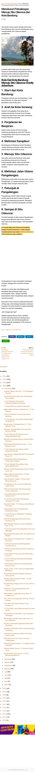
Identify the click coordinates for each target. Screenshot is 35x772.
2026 (4, 376)
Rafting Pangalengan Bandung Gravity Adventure (17, 769)
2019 (4, 698)
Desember (8, 388)
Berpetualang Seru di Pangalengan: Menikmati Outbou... (16, 510)
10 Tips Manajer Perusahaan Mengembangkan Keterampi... (15, 402)
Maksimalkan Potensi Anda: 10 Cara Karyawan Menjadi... (16, 475)
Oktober (7, 662)
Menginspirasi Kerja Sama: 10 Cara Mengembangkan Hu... (16, 654)
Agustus (7, 669)
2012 (4, 720)
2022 (4, 688)
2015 (4, 711)
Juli (5, 672)
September (8, 665)
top (26, 769)
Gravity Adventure (27, 232)
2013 (4, 717)
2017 (4, 704)
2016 (4, 707)
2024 (4, 382)
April (6, 681)
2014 (4, 714)
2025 (4, 379)
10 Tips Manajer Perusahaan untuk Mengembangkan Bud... (16, 435)
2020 (4, 695)
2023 (4, 386)
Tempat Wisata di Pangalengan (14, 3)
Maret (6, 684)
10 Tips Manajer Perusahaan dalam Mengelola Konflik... (16, 450)
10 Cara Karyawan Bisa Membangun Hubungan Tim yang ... (16, 500)
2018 (4, 701)
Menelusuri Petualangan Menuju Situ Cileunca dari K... (16, 589)
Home (2, 3)
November (8, 659)
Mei (5, 678)
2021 (4, 692)
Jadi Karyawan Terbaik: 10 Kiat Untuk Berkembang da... (17, 480)
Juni (6, 675)
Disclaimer (3, 367)
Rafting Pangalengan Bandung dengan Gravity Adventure (17, 490)
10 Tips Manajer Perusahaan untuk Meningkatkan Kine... (16, 465)
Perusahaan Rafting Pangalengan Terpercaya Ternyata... (15, 460)
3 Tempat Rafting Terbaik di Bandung (17, 406)
